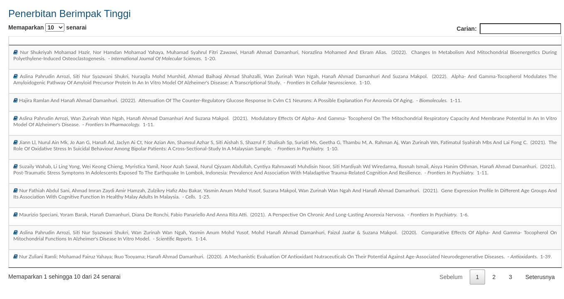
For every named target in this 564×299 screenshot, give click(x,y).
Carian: (509, 28)
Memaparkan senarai (47, 27)
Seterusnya (540, 277)
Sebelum (450, 277)
